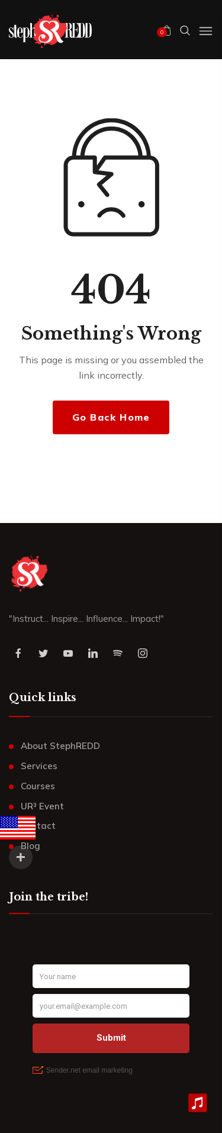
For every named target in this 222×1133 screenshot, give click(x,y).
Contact (38, 825)
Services (39, 766)
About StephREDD (60, 745)
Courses (38, 786)
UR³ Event (42, 806)
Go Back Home (111, 417)
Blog (30, 845)
